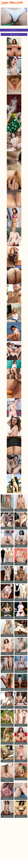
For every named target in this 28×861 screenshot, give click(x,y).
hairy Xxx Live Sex (14, 34)
